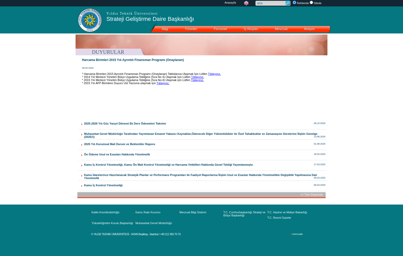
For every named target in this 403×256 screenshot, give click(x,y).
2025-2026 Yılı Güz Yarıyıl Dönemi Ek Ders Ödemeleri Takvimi (125, 123)
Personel (220, 29)
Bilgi (165, 29)
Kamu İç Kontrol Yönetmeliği (103, 185)
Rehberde (303, 3)
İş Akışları (251, 29)
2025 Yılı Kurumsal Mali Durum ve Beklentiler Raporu (119, 144)
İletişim (309, 29)
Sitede (318, 3)
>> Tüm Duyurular (311, 194)
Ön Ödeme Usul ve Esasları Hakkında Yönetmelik (117, 154)
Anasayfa (230, 2)
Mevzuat (281, 29)
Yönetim (191, 29)
